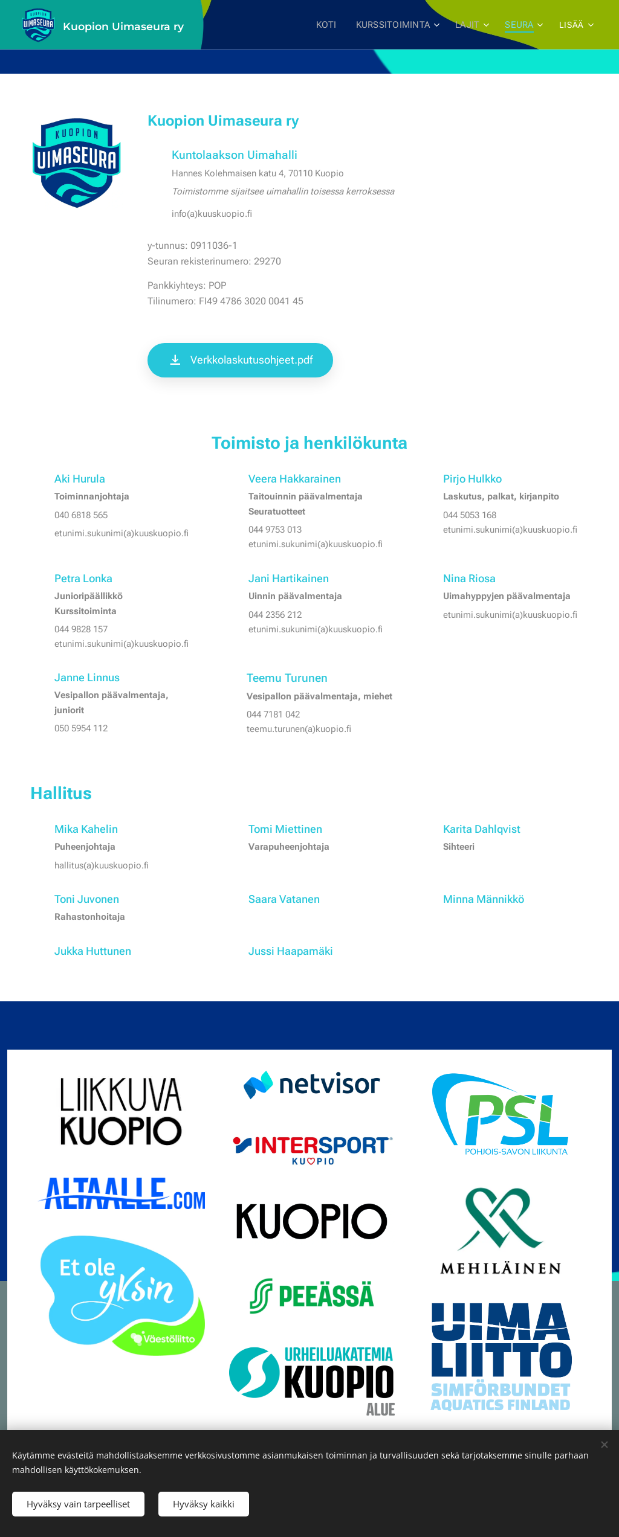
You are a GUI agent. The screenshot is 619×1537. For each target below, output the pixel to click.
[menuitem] (330, 25)
